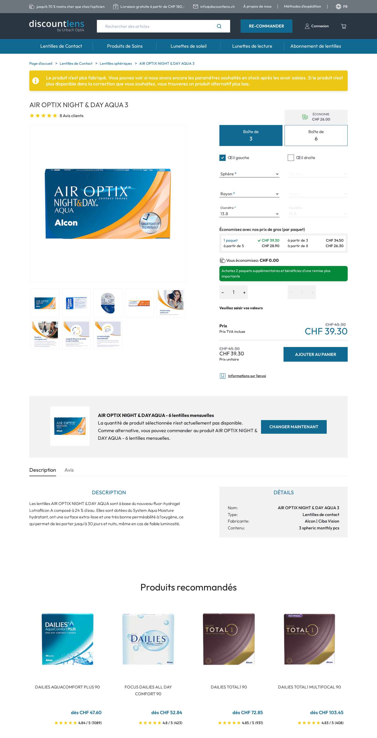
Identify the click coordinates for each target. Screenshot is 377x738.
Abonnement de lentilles (315, 46)
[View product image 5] (170, 303)
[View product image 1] (45, 303)
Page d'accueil (41, 63)
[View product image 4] (139, 303)
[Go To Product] (67, 639)
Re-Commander (266, 26)
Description (42, 469)
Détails (284, 492)
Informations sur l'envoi (242, 376)
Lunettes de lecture (252, 46)
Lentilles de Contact (61, 46)
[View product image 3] (107, 303)
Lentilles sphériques (116, 63)
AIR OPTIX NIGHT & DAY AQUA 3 (167, 63)
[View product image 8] (107, 334)
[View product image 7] (76, 334)
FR (342, 6)
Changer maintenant (293, 426)
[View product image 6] (45, 334)
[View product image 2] (76, 303)
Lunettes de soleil (189, 46)
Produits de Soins (125, 46)
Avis (69, 469)
